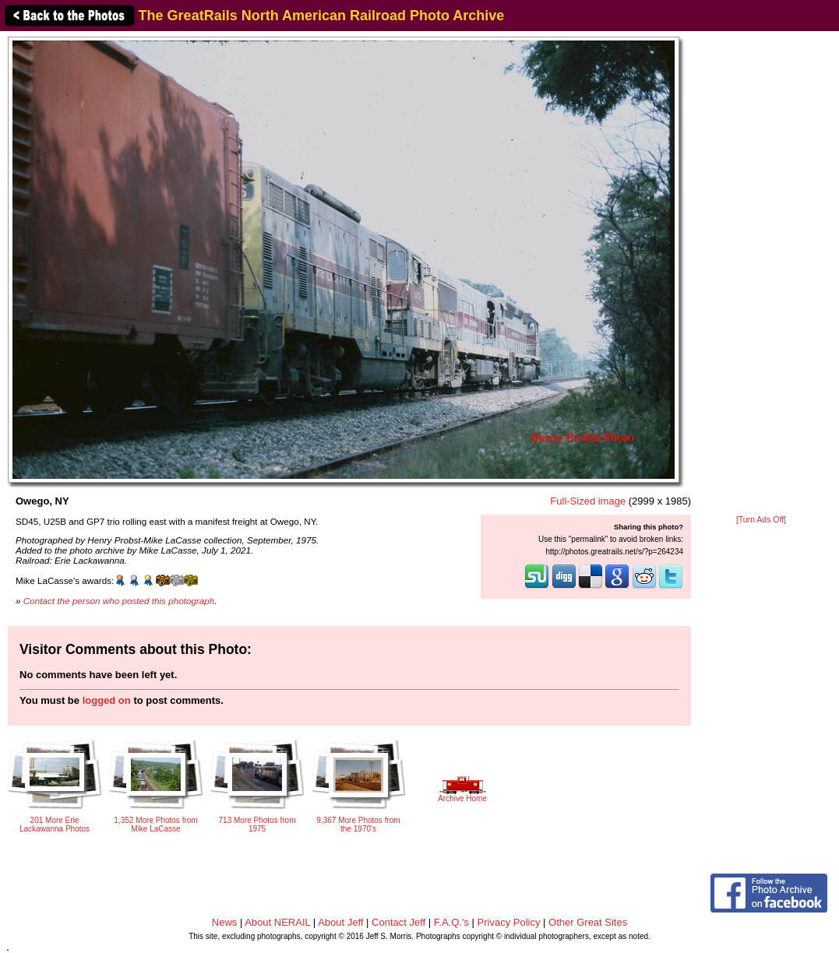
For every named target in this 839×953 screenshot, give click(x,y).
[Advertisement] (761, 274)
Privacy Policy (509, 922)
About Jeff (340, 922)
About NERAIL (277, 922)
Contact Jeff (398, 922)
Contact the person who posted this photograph (119, 601)
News (225, 922)
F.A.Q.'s (451, 922)
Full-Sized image (588, 501)
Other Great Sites (587, 922)
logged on (107, 700)
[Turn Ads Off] (761, 519)
